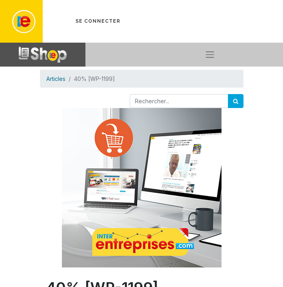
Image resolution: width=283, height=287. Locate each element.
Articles (55, 78)
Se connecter (97, 21)
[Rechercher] (235, 101)
